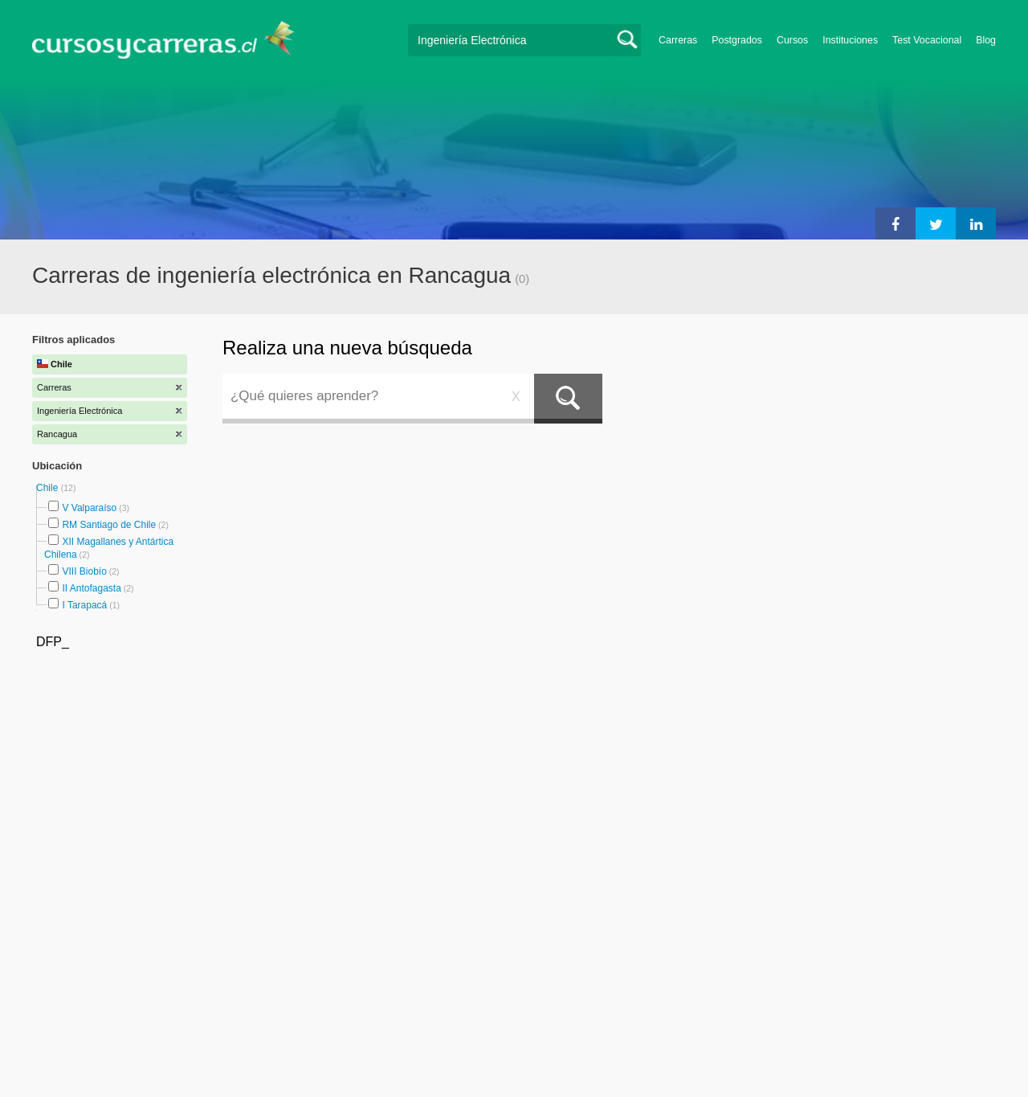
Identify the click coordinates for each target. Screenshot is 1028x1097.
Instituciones (850, 40)
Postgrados (737, 40)
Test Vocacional (926, 40)
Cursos (792, 40)
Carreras (678, 40)
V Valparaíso (89, 508)
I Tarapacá (84, 605)
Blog (986, 40)
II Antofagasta (91, 588)
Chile (48, 487)
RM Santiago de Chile (109, 524)
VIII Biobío (84, 571)
